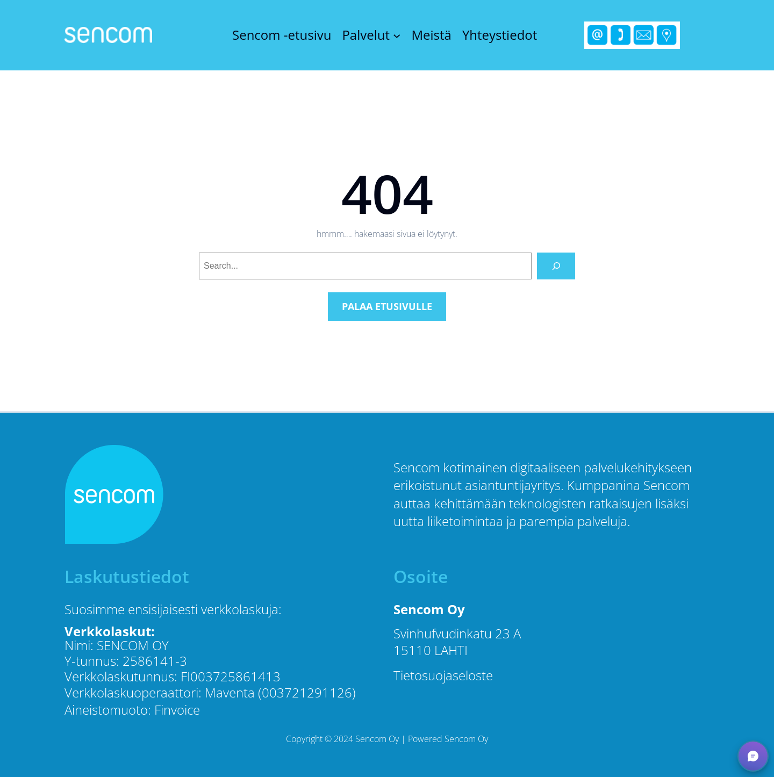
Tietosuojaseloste (443, 675)
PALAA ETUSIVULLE (387, 306)
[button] (753, 756)
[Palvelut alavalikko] (396, 35)
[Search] (556, 266)
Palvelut (366, 35)
